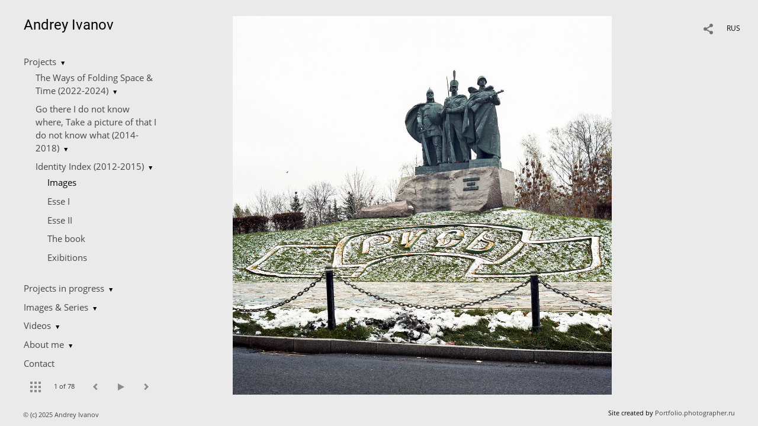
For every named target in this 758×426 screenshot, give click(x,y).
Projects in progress (64, 288)
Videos (37, 325)
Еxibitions (67, 257)
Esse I (58, 201)
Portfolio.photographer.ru (695, 412)
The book (66, 238)
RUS (733, 28)
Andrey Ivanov (69, 25)
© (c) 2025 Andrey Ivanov (62, 414)
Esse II (59, 220)
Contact (39, 363)
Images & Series (56, 307)
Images (61, 182)
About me (44, 344)
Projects (40, 61)
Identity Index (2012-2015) (90, 166)
